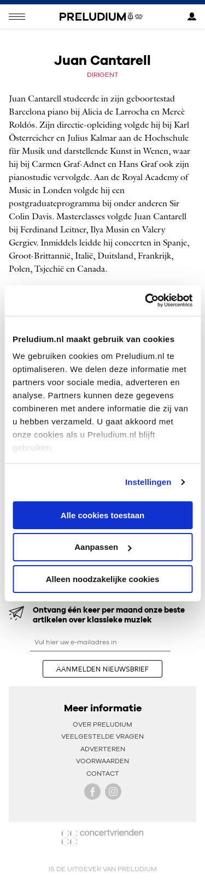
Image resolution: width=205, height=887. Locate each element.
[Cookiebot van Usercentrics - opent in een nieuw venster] (145, 300)
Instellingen (148, 482)
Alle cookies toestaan (102, 514)
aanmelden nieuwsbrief (102, 669)
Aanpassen (102, 547)
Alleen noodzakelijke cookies (103, 579)
